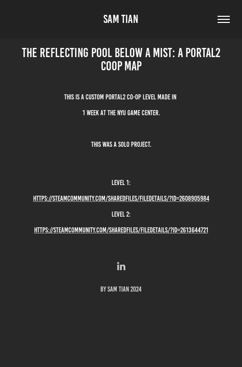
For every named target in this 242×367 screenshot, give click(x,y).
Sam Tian (121, 19)
